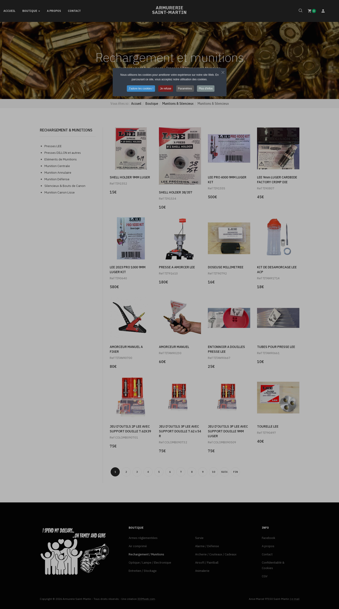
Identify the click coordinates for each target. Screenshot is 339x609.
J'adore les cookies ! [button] (141, 88)
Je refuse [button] (165, 88)
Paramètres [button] (185, 88)
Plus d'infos (206, 88)
